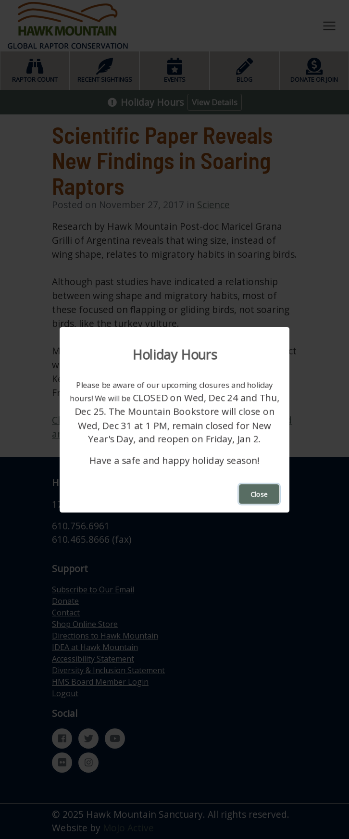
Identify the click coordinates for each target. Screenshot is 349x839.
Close (259, 493)
